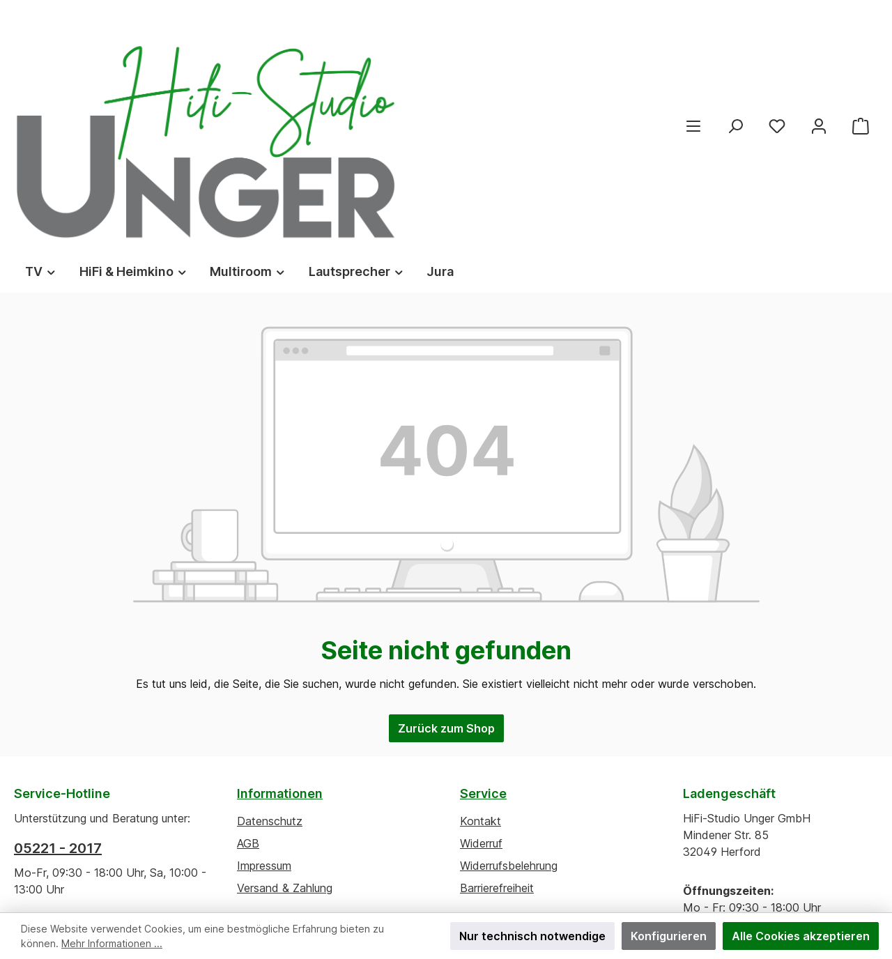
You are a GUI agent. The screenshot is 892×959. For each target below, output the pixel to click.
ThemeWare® (585, 884)
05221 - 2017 (58, 694)
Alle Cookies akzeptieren (801, 936)
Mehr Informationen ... (111, 943)
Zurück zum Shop (446, 574)
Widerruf (481, 689)
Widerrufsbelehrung (509, 712)
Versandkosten (407, 869)
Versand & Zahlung (284, 734)
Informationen (280, 639)
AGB (248, 689)
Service (483, 639)
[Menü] (693, 48)
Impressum (264, 712)
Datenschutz (269, 667)
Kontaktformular (139, 785)
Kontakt (480, 667)
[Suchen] (735, 48)
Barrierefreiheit (497, 734)
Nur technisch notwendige (532, 936)
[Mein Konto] (818, 48)
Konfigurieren (669, 936)
